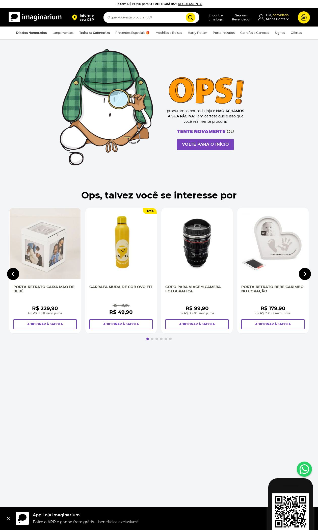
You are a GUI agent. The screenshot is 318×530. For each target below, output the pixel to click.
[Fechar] (8, 518)
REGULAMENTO (190, 4)
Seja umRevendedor (241, 17)
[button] (83, 17)
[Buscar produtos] (190, 17)
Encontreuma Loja (215, 17)
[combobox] (151, 17)
